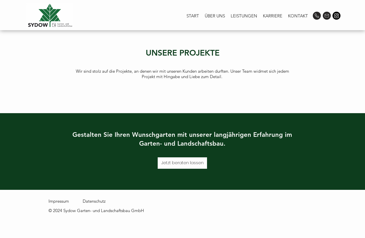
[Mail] (327, 16)
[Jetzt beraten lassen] (182, 163)
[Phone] (317, 16)
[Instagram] (336, 16)
